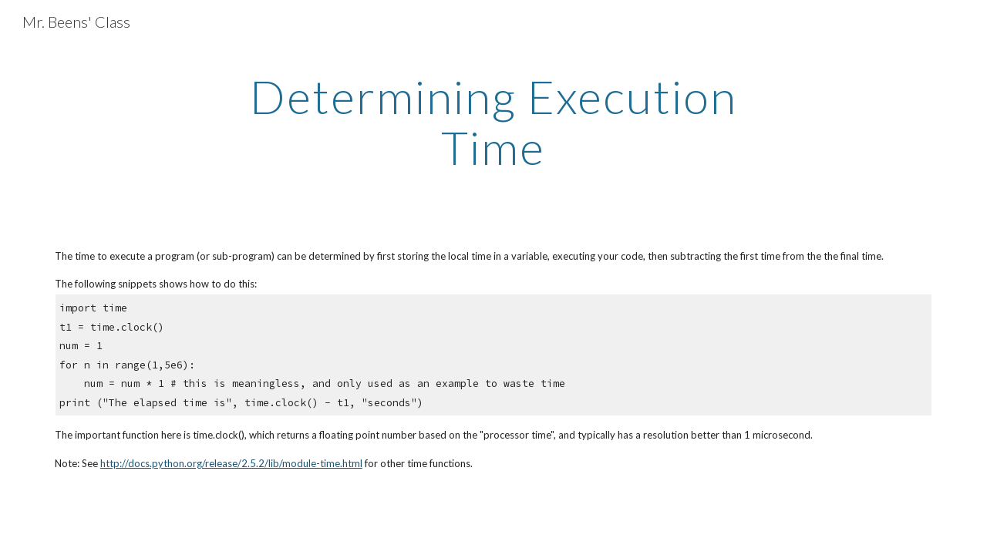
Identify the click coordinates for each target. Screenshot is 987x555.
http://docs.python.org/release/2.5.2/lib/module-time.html (231, 463)
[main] (493, 122)
